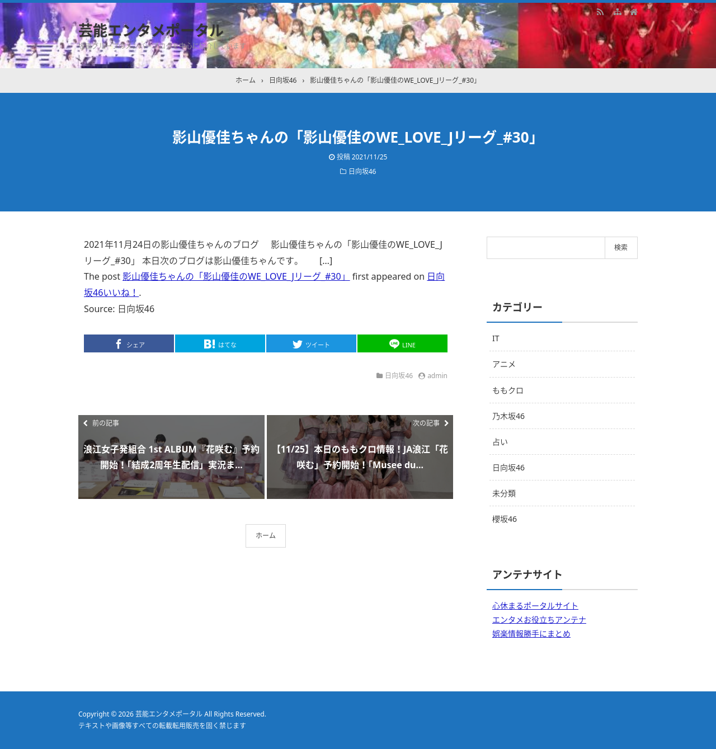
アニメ (504, 364)
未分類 (504, 493)
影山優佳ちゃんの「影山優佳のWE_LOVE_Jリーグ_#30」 (236, 276)
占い (500, 441)
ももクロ (508, 390)
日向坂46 (362, 171)
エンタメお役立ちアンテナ (539, 619)
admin (437, 375)
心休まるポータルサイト (535, 605)
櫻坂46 (504, 519)
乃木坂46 (508, 416)
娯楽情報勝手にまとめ (531, 633)
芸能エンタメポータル (151, 30)
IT (496, 338)
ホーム (266, 535)
